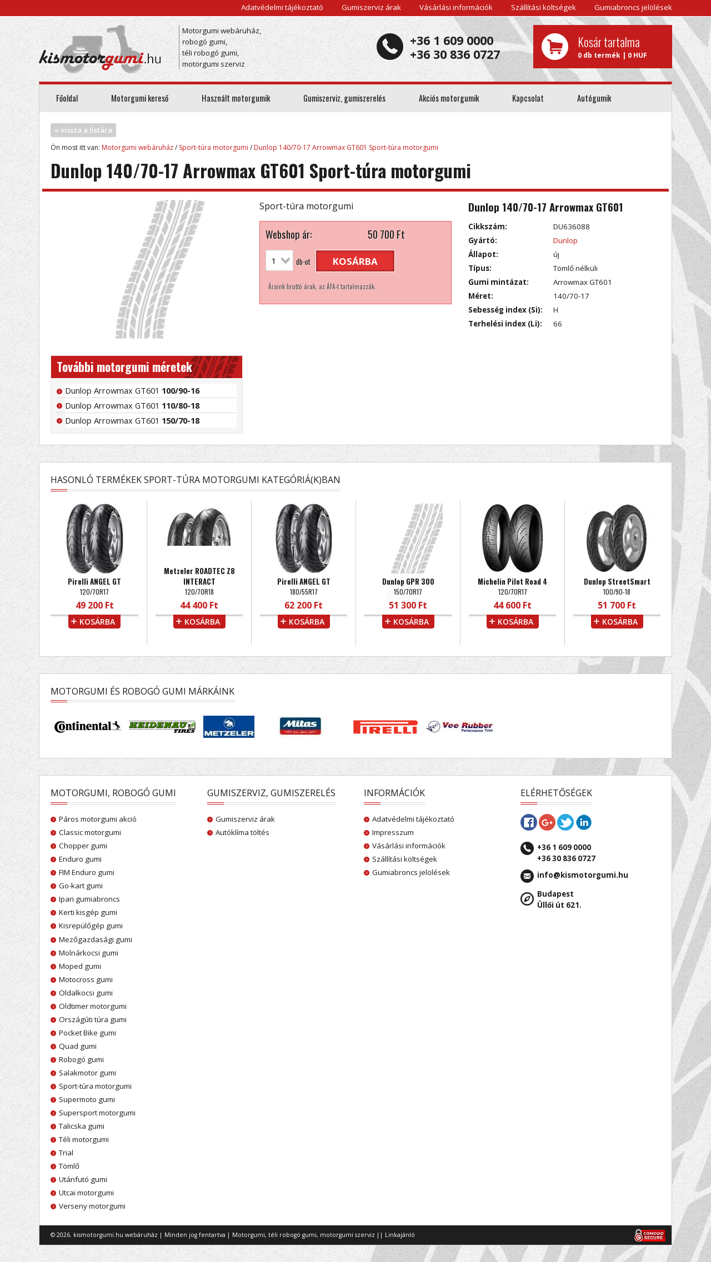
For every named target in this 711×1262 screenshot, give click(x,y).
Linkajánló (400, 1235)
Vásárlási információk (456, 7)
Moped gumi (80, 966)
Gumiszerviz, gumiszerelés (344, 98)
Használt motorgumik (236, 98)
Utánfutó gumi (83, 1179)
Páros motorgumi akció (98, 819)
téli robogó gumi (292, 1235)
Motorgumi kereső (139, 98)
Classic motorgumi (90, 832)
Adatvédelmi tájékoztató (282, 7)
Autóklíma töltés (242, 832)
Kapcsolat (528, 98)
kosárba (355, 261)
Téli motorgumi (84, 1139)
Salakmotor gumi (87, 1073)
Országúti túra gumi (93, 1019)
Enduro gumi (80, 859)
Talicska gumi (81, 1126)
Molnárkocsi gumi (88, 953)
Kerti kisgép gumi (88, 912)
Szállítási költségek (543, 7)
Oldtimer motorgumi (93, 1006)
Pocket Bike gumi (87, 1033)
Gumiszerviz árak (371, 7)
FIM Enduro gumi (86, 872)
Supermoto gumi (87, 1099)
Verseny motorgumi (92, 1206)
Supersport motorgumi (97, 1113)
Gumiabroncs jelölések (633, 7)
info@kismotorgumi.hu (582, 875)
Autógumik (594, 98)
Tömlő (69, 1166)
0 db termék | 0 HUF (621, 46)
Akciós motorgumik (449, 98)
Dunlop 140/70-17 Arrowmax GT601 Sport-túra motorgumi (346, 147)
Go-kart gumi (81, 886)
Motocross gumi (86, 979)
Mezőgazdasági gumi (95, 939)
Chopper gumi (83, 846)
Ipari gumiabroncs (89, 899)
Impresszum (393, 832)
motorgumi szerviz (347, 1235)
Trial (66, 1153)
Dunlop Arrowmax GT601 (132, 390)
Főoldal (67, 98)
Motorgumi (248, 1235)
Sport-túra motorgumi (213, 147)
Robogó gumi (81, 1059)
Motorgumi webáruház (137, 147)
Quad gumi (78, 1046)
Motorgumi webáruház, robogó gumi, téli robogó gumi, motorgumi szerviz (221, 47)
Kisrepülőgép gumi (91, 926)
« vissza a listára (83, 130)
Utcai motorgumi (86, 1193)
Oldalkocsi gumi (86, 993)
